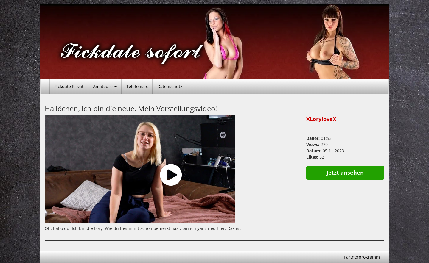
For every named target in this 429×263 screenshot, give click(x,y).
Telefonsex (137, 86)
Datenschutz (169, 86)
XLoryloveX (321, 119)
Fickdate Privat (69, 86)
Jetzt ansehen (345, 172)
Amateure (105, 86)
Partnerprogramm (362, 257)
